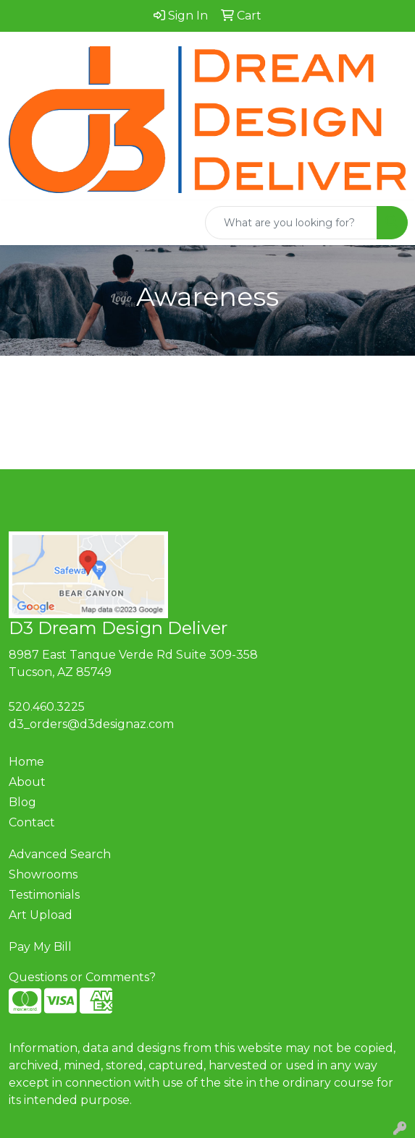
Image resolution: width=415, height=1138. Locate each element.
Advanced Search (60, 854)
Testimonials (44, 895)
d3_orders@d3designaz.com (91, 724)
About (27, 782)
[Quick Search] (291, 222)
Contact (32, 822)
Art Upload (40, 915)
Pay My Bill (40, 947)
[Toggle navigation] (22, 223)
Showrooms (43, 874)
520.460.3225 (47, 707)
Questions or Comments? (82, 977)
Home (26, 762)
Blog (22, 802)
